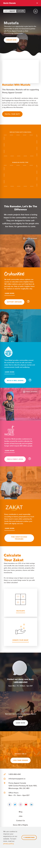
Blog (20, 811)
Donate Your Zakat (20, 640)
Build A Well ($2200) (15, 381)
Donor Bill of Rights (20, 825)
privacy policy (8, 843)
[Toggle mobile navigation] (35, 11)
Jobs (20, 816)
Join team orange (20, 760)
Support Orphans (14, 302)
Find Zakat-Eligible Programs (19, 538)
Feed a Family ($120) (15, 459)
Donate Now (11, 40)
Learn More (9, 293)
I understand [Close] (29, 837)
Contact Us (20, 820)
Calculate (20, 611)
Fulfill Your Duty (12, 114)
